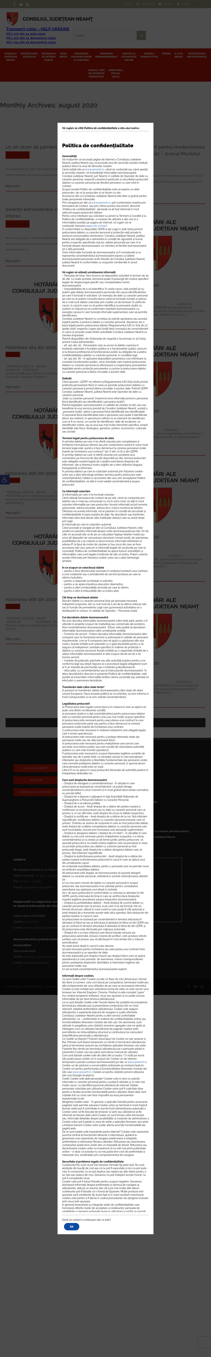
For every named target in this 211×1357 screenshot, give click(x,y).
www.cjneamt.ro (94, 169)
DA (71, 1226)
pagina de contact (96, 226)
